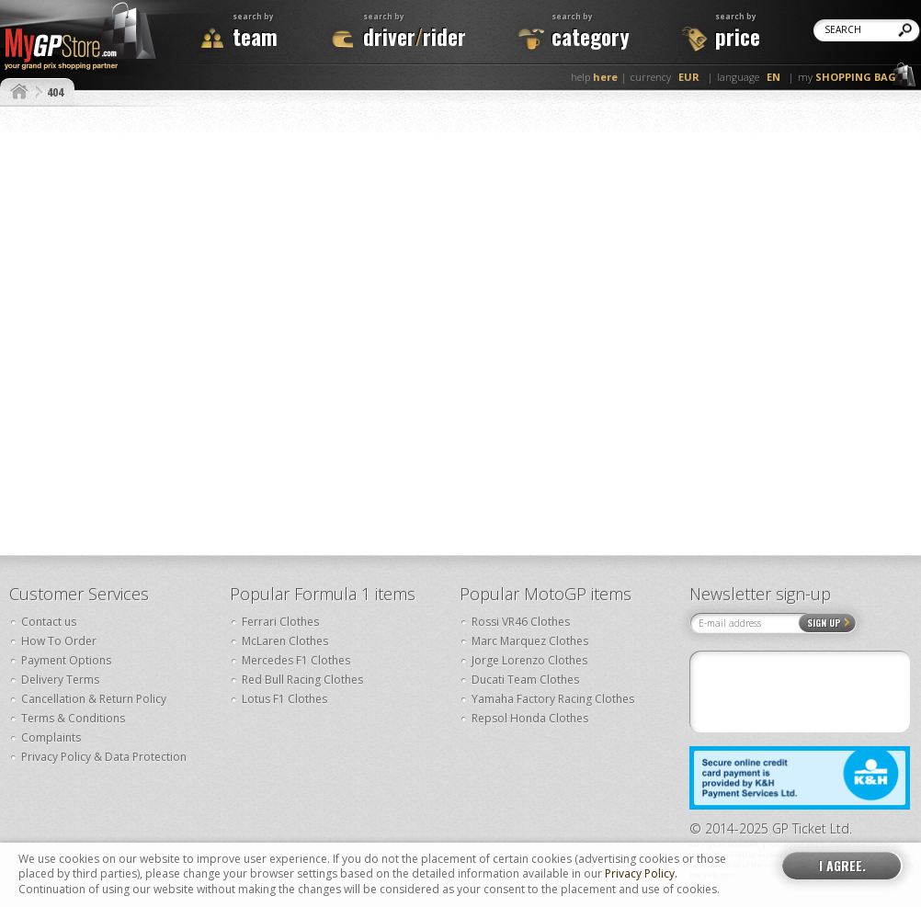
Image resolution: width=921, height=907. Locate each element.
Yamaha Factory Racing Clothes (553, 699)
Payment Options (66, 660)
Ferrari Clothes (280, 621)
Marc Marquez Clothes (530, 641)
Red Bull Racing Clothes (302, 679)
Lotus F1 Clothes (284, 699)
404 (55, 92)
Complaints (51, 737)
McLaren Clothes (285, 641)
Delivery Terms (60, 679)
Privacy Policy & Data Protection (104, 757)
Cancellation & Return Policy (93, 699)
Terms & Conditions (73, 718)
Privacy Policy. (641, 874)
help (594, 77)
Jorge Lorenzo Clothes (529, 660)
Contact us (48, 621)
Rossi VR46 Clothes (521, 621)
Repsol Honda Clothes (530, 718)
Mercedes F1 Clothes (296, 660)
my (847, 77)
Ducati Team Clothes (525, 679)
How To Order (59, 641)
